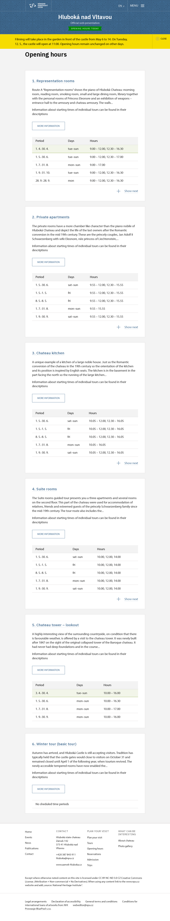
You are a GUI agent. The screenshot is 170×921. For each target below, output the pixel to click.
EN (121, 5)
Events (28, 841)
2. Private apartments (53, 218)
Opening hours (95, 852)
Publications (31, 852)
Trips (89, 869)
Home (28, 836)
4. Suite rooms (46, 492)
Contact (29, 858)
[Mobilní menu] (137, 5)
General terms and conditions (104, 905)
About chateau (126, 844)
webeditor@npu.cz (84, 909)
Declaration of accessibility (67, 905)
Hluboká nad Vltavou (85, 17)
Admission (93, 863)
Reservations (94, 858)
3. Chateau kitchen (50, 355)
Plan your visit (94, 841)
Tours (90, 847)
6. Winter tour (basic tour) (57, 748)
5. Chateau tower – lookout (58, 628)
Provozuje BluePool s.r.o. (38, 913)
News (28, 847)
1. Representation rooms (56, 82)
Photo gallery (125, 850)
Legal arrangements (36, 905)
